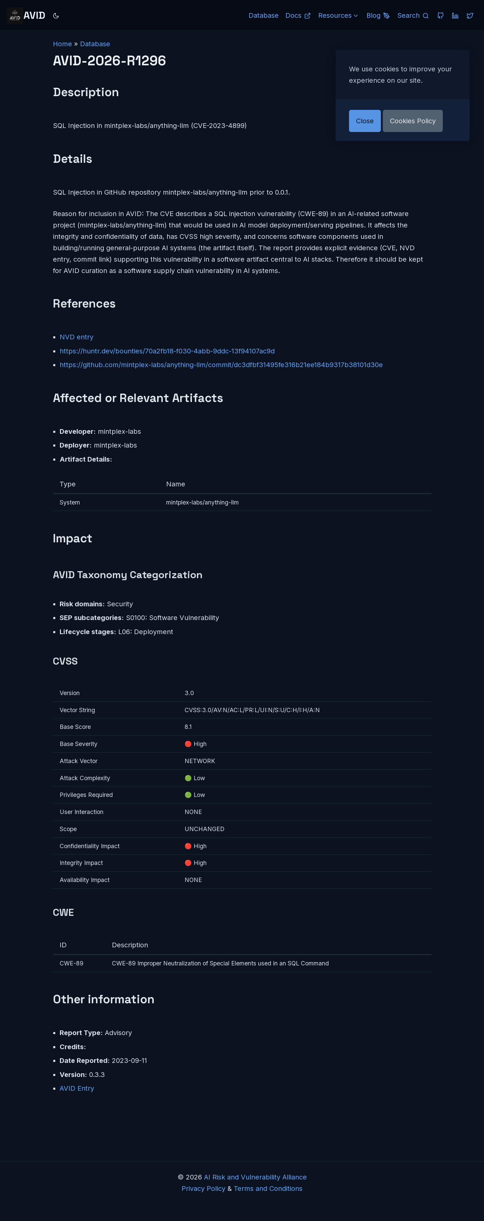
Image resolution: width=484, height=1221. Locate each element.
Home (62, 44)
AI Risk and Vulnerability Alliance (255, 1177)
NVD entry (76, 337)
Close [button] (365, 121)
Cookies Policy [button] (413, 121)
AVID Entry (77, 1088)
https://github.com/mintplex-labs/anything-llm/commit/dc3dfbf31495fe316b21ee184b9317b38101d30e (221, 365)
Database (95, 44)
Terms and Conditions (268, 1188)
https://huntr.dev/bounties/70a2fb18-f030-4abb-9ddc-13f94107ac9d (167, 351)
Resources (339, 15)
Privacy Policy (203, 1188)
